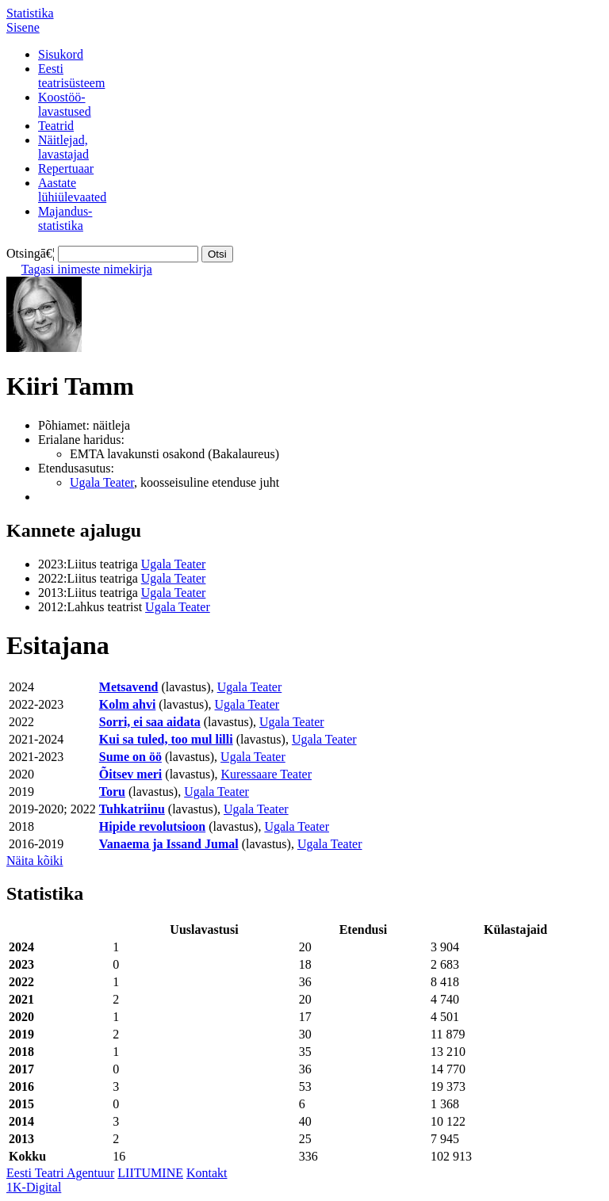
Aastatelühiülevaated (72, 190)
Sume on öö (130, 756)
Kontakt (207, 1173)
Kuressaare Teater (266, 774)
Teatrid (56, 125)
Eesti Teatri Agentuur (60, 1173)
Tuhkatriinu (132, 809)
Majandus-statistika (65, 218)
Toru (112, 791)
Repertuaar (66, 168)
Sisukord (60, 54)
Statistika (30, 13)
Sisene (23, 27)
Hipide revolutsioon (152, 826)
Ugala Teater (102, 482)
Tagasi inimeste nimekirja (86, 269)
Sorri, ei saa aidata (150, 722)
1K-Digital (33, 1187)
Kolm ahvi (127, 704)
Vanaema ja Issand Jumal (169, 844)
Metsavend (129, 687)
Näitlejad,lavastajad (63, 147)
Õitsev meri (131, 774)
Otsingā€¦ (30, 253)
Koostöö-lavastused (64, 104)
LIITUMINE (150, 1173)
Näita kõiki (34, 860)
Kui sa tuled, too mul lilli (166, 739)
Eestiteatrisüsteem (71, 76)
